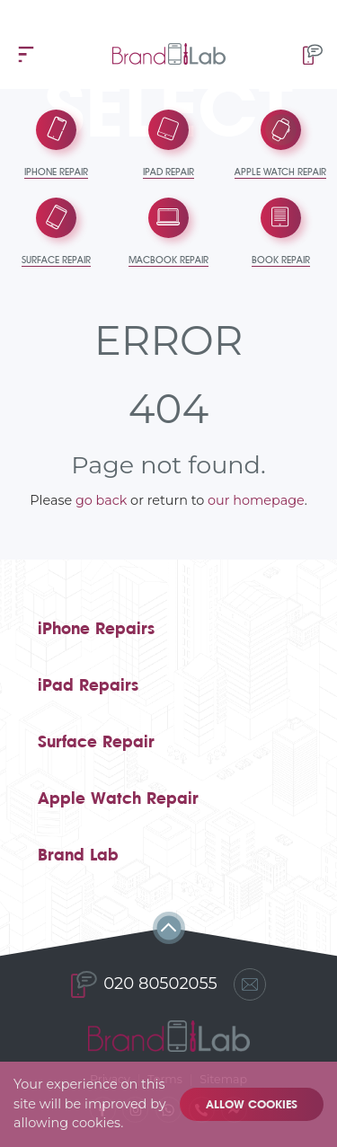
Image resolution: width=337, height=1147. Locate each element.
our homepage (256, 500)
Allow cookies (251, 1104)
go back (101, 500)
